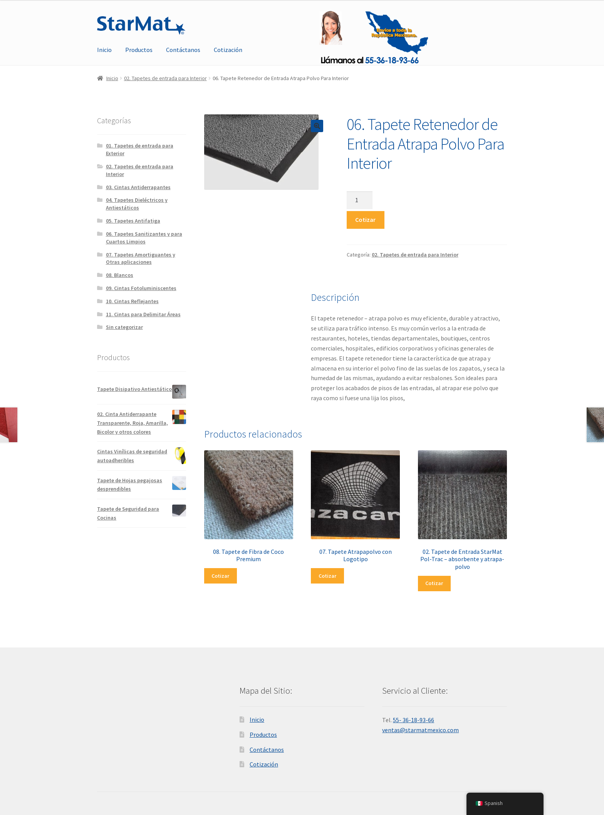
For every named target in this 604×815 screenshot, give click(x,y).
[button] (317, 126)
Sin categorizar (124, 327)
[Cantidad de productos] (360, 200)
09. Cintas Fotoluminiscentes (141, 288)
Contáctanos (183, 50)
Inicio (104, 50)
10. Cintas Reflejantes (132, 301)
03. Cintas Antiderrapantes (138, 187)
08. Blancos (119, 275)
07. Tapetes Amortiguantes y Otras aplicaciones (140, 258)
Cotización (228, 50)
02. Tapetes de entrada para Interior (165, 78)
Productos (139, 50)
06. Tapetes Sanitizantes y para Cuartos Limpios (144, 237)
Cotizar (365, 219)
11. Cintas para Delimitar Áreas (143, 314)
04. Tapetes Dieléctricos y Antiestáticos (137, 203)
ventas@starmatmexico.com (420, 730)
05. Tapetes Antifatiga (133, 220)
